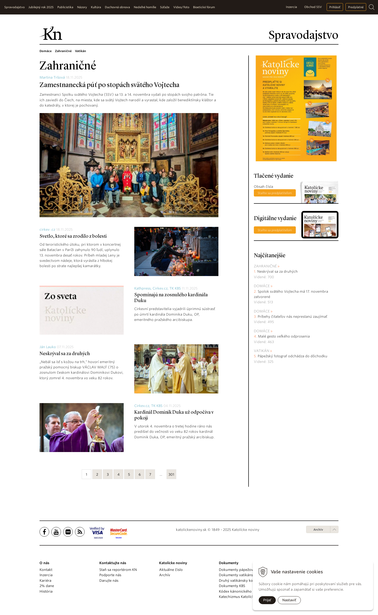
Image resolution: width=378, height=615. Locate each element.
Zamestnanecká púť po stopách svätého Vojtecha (109, 85)
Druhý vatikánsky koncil (239, 580)
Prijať (267, 600)
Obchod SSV (313, 7)
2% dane (47, 586)
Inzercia (291, 7)
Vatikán (261, 351)
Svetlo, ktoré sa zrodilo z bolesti (73, 236)
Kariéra (45, 580)
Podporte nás (110, 575)
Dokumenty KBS (232, 586)
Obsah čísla (263, 187)
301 (171, 474)
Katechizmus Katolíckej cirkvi (243, 597)
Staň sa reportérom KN (118, 570)
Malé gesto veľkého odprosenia (284, 336)
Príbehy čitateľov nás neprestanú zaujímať (292, 316)
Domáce (262, 286)
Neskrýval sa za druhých (65, 353)
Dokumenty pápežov (236, 570)
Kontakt (46, 570)
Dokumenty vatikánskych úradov (246, 575)
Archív (318, 529)
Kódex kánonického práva (240, 591)
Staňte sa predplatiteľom (275, 193)
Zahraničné (265, 266)
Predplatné (356, 7)
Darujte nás (108, 580)
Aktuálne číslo (171, 570)
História (46, 591)
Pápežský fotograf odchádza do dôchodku (292, 356)
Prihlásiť (334, 7)
